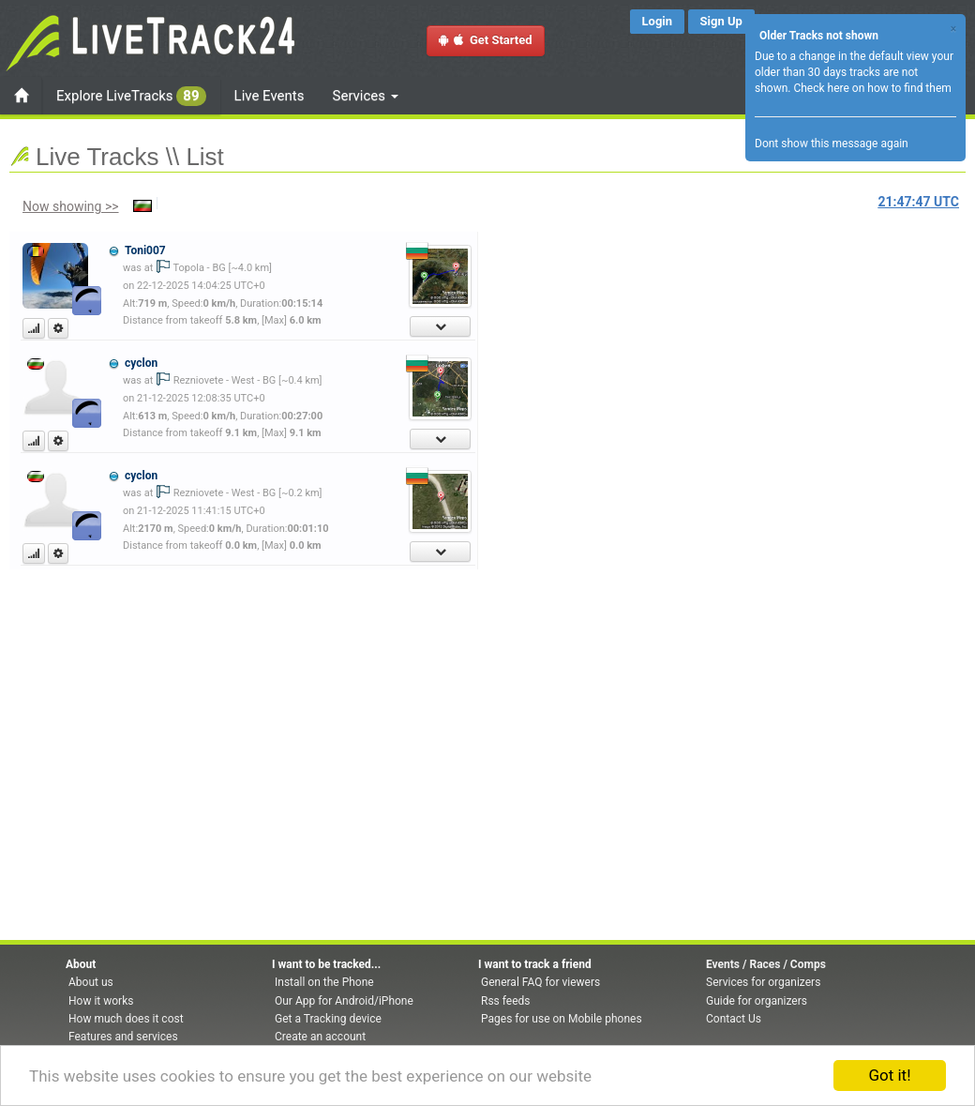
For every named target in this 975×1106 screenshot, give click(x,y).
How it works (100, 1001)
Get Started (485, 40)
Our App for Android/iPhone (344, 1001)
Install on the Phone (324, 982)
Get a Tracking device (328, 1018)
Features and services (123, 1036)
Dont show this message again (831, 143)
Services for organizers (763, 982)
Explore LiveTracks (131, 96)
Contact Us (733, 1018)
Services (365, 95)
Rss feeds (505, 1001)
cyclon (141, 363)
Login (657, 21)
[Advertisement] (567, 344)
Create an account (320, 1036)
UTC (918, 201)
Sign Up (721, 21)
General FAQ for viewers (540, 982)
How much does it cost (126, 1018)
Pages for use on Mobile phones (561, 1018)
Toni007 (145, 250)
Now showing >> (70, 206)
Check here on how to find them (872, 88)
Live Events (269, 95)
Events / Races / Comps (766, 964)
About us (90, 982)
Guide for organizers (756, 1001)
